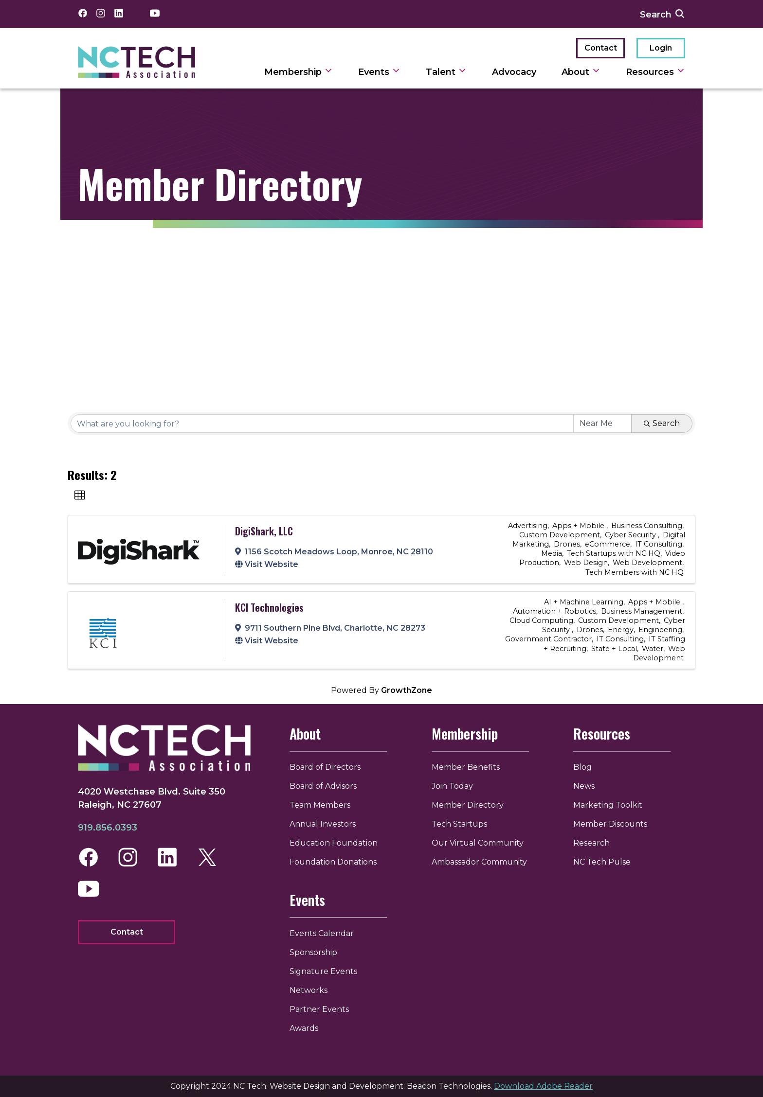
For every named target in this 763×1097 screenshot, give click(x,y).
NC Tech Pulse (602, 862)
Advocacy (514, 72)
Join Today (453, 786)
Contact (600, 48)
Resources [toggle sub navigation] (655, 72)
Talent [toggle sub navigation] (446, 72)
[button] (80, 495)
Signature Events (326, 971)
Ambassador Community (480, 862)
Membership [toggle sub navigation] (298, 72)
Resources (601, 733)
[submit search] (679, 14)
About (308, 733)
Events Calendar (324, 933)
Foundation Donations (336, 862)
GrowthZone (406, 690)
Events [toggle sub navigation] (379, 72)
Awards (306, 1028)
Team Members (322, 805)
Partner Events (322, 1009)
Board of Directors (327, 767)
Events (310, 900)
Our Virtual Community (479, 843)
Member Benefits (467, 767)
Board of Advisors (326, 786)
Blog (582, 767)
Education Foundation (336, 843)
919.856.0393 (107, 828)
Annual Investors (325, 824)
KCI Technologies (269, 607)
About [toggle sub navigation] (581, 72)
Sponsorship (316, 952)
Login (661, 48)
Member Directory (469, 805)
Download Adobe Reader (543, 1086)
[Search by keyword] (322, 423)
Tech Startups (460, 824)
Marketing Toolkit (607, 805)
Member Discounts (610, 824)
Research (591, 843)
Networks (311, 990)
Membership (466, 733)
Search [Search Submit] (662, 423)
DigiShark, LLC (264, 531)
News (584, 786)
